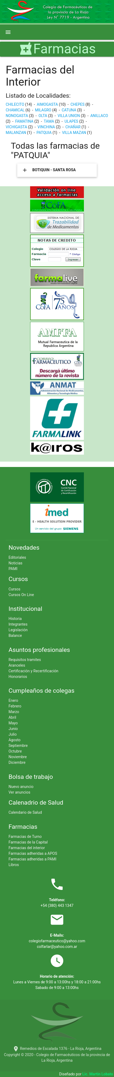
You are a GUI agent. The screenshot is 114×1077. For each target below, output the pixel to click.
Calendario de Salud (25, 812)
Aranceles (17, 665)
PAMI (13, 569)
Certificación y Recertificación (33, 671)
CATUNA (69, 110)
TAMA (49, 121)
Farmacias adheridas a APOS (33, 853)
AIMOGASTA (48, 104)
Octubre (15, 751)
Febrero (15, 706)
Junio (13, 728)
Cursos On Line (21, 595)
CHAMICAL (16, 110)
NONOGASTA (17, 116)
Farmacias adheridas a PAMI (32, 859)
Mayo (13, 723)
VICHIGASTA (17, 127)
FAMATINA (24, 121)
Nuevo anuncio (21, 786)
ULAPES (72, 121)
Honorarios (18, 676)
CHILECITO (15, 104)
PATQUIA (45, 132)
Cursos (14, 589)
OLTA (43, 116)
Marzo (14, 712)
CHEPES (78, 104)
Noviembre (18, 757)
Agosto (15, 740)
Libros (14, 865)
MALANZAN (16, 132)
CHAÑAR (73, 127)
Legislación (18, 630)
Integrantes (18, 624)
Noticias (16, 563)
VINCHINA (47, 127)
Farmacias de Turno (25, 836)
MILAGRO (43, 110)
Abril (12, 717)
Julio (13, 734)
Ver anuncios (19, 792)
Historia (15, 618)
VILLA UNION (69, 116)
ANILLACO (99, 116)
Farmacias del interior (27, 848)
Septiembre (18, 745)
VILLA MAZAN (74, 132)
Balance (15, 635)
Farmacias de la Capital (28, 842)
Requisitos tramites (25, 660)
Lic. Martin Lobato (98, 1074)
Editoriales (17, 557)
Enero (13, 700)
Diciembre (17, 762)
